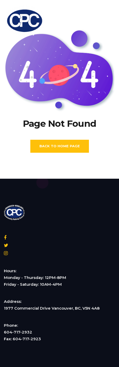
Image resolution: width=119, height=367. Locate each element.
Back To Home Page (59, 146)
